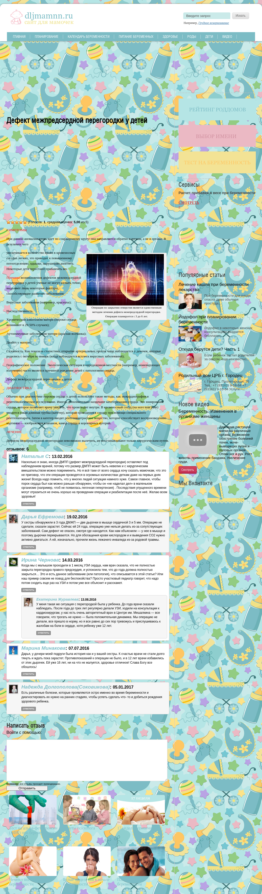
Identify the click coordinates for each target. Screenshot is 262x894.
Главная (19, 36)
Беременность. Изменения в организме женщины (207, 414)
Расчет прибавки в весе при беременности (217, 193)
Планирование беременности (129, 881)
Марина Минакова (43, 648)
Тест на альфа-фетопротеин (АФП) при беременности (33, 830)
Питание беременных (136, 36)
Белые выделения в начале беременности (86, 881)
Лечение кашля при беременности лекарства (214, 287)
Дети (209, 36)
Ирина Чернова (40, 560)
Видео (227, 36)
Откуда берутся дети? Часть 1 (209, 349)
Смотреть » (189, 205)
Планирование (46, 36)
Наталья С (35, 456)
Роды (191, 36)
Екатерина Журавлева (57, 599)
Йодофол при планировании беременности (207, 319)
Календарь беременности (88, 36)
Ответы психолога (79, 828)
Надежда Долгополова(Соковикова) (65, 687)
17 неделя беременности (138, 828)
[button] (8, 737)
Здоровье (170, 36)
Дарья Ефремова (42, 516)
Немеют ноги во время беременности (29, 881)
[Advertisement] (87, 77)
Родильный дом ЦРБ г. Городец (210, 375)
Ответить (28, 504)
